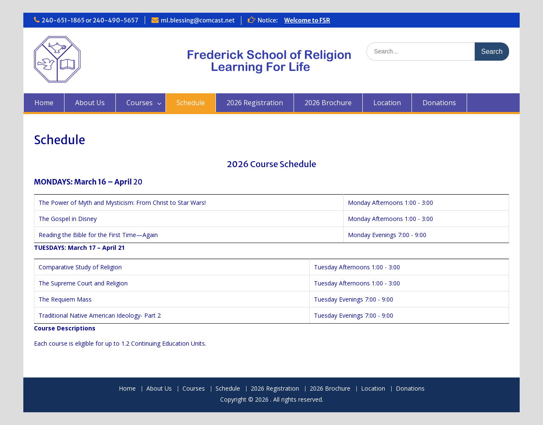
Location (387, 102)
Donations (439, 102)
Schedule (190, 102)
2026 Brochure (328, 102)
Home (43, 102)
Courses (139, 102)
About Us (90, 102)
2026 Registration (255, 102)
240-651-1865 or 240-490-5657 (90, 20)
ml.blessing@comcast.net (198, 20)
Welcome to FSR (307, 20)
